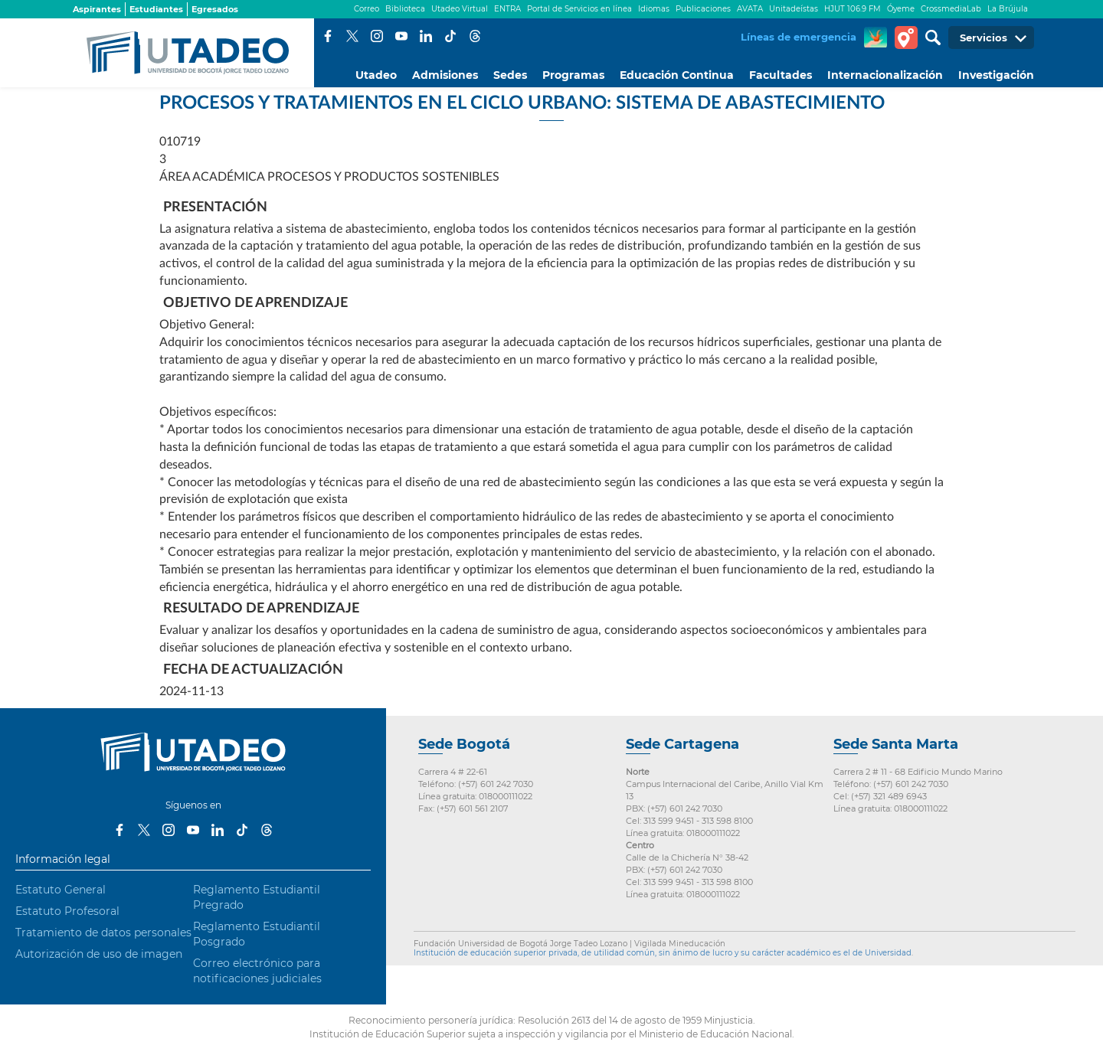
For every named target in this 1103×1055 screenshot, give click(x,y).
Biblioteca (405, 9)
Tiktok (450, 36)
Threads (475, 36)
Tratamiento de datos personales (103, 932)
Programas (573, 75)
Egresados (214, 9)
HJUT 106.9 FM (852, 9)
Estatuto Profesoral (67, 911)
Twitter (352, 36)
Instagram (377, 36)
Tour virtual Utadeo (906, 37)
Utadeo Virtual (459, 9)
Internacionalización (885, 75)
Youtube (401, 36)
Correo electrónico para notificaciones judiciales (257, 970)
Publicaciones (703, 9)
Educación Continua (677, 75)
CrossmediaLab (951, 9)
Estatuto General (60, 890)
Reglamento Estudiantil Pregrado (256, 897)
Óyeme (901, 9)
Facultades (780, 75)
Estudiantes (156, 9)
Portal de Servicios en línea (579, 9)
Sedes (510, 75)
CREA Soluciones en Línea (875, 37)
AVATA (750, 9)
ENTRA (507, 9)
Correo (366, 9)
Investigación (996, 75)
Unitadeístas (793, 9)
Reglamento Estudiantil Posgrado (256, 934)
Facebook (328, 36)
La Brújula (1007, 9)
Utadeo (376, 75)
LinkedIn (426, 36)
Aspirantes (97, 9)
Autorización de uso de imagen (98, 954)
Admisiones (445, 75)
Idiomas (653, 9)
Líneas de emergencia (798, 37)
